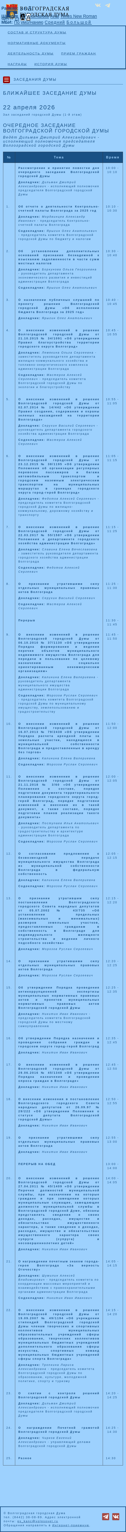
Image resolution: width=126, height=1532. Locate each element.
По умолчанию (34, 16)
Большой (79, 22)
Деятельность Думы (31, 53)
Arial (54, 16)
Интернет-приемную (70, 1525)
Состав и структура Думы (37, 32)
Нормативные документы (37, 43)
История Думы (50, 64)
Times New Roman (78, 16)
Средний (55, 22)
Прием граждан (78, 53)
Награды (17, 64)
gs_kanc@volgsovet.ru (37, 1521)
